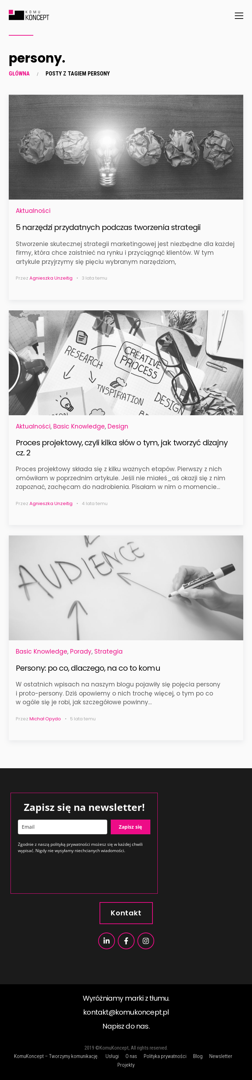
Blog (198, 1056)
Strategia (108, 651)
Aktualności (33, 211)
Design (118, 426)
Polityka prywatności (165, 1056)
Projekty (126, 1065)
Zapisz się (130, 826)
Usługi (112, 1056)
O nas (131, 1056)
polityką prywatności (70, 844)
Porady (80, 651)
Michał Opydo (45, 718)
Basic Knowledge (79, 426)
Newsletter (220, 1056)
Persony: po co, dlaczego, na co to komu (88, 668)
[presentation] (71, 872)
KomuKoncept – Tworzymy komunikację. (56, 1056)
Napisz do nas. (126, 1026)
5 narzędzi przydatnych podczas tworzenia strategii (108, 227)
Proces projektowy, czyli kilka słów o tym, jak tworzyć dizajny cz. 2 (121, 447)
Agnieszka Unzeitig (51, 278)
